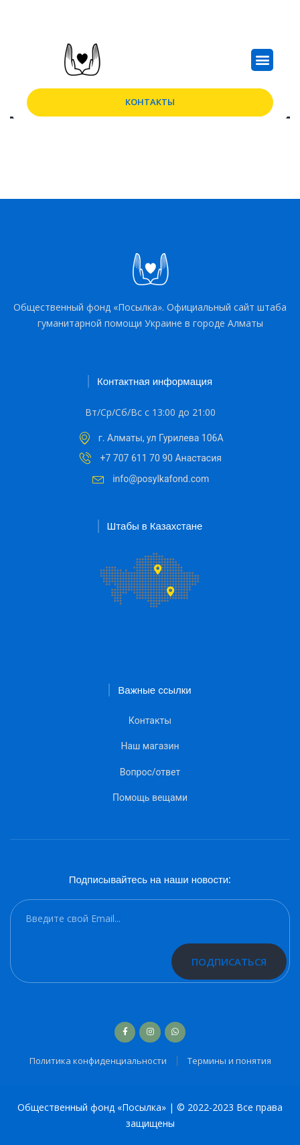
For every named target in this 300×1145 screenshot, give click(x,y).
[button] (262, 60)
